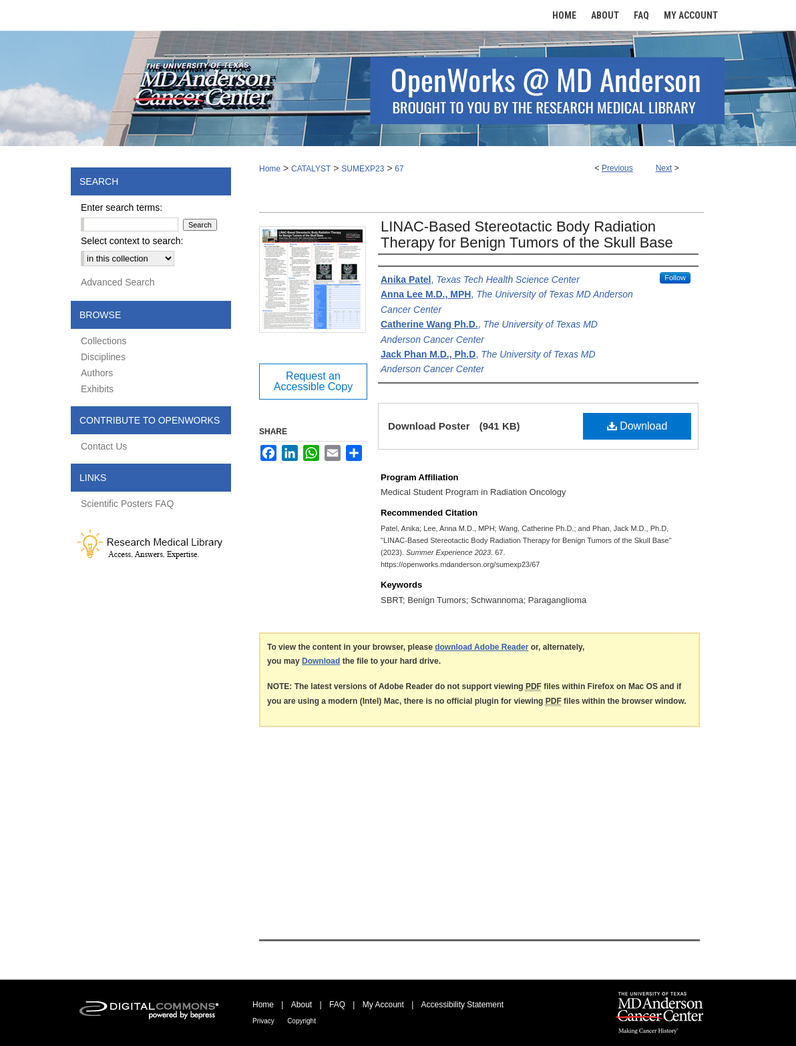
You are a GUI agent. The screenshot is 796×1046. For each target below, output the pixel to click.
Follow (675, 278)
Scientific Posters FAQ (127, 503)
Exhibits (97, 389)
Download (637, 426)
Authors (97, 373)
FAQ (337, 1004)
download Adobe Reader (481, 647)
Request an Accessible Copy (313, 381)
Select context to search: (132, 240)
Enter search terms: (121, 207)
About (301, 1004)
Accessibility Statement (462, 1004)
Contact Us (104, 446)
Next (664, 168)
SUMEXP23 (362, 168)
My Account (383, 1004)
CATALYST (311, 168)
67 (399, 168)
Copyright (301, 1021)
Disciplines (103, 357)
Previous (617, 168)
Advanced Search (118, 282)
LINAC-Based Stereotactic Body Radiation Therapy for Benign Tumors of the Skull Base (527, 234)
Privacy (263, 1021)
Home (269, 168)
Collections (103, 341)
